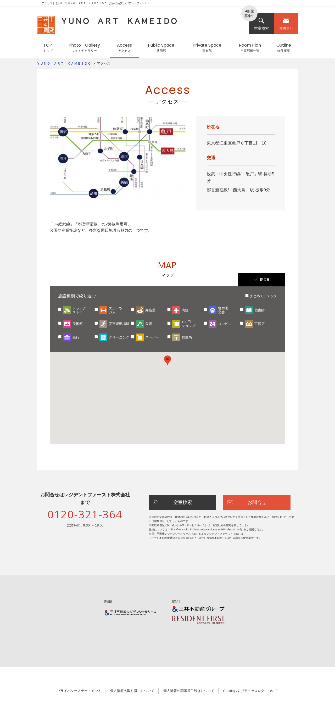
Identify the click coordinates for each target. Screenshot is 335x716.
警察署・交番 (225, 310)
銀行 (75, 337)
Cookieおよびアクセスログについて (250, 691)
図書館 (259, 310)
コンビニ (225, 324)
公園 (148, 324)
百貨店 (259, 324)
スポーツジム (115, 310)
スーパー (152, 337)
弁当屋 (150, 310)
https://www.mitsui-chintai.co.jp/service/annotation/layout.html (205, 529)
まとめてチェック (263, 296)
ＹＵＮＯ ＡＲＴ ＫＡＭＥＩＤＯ (64, 63)
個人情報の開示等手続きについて (188, 691)
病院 (185, 310)
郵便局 (187, 337)
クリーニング (119, 337)
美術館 (77, 324)
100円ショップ (188, 324)
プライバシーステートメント (79, 691)
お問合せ (286, 24)
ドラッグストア (79, 310)
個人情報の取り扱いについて (132, 691)
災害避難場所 (119, 324)
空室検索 (261, 24)
